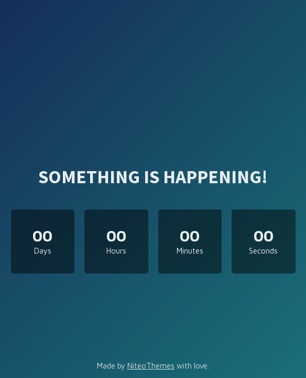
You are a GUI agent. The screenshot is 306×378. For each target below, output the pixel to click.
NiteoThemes (150, 365)
